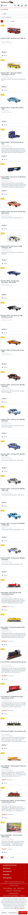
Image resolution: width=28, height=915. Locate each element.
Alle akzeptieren (13, 912)
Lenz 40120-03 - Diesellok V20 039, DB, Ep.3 (14, 662)
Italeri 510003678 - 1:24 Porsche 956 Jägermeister (12, 835)
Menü (4, 5)
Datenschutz (9, 890)
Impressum (22, 895)
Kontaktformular (17, 890)
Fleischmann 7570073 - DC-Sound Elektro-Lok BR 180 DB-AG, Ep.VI (14, 801)
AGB (15, 888)
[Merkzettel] (18, 5)
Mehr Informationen (19, 908)
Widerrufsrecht (20, 888)
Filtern (4, 13)
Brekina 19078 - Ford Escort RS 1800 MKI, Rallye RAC (13, 385)
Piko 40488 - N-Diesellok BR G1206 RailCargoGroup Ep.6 (11, 593)
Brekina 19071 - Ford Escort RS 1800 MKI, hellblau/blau (13, 524)
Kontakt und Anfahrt (13, 893)
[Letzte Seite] (7, 21)
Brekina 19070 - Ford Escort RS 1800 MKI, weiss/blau (13, 558)
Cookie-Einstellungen (7, 888)
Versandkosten (4, 883)
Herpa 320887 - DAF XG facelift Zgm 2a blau (13, 143)
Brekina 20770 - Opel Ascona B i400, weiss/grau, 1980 (12, 246)
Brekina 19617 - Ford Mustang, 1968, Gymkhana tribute (12, 316)
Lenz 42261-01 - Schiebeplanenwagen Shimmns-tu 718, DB (12, 697)
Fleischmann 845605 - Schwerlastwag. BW (14, 731)
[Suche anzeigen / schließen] (14, 5)
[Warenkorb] (25, 5)
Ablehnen (4, 912)
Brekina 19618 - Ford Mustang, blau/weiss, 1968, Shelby (10, 281)
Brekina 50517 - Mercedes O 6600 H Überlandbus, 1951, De (12, 73)
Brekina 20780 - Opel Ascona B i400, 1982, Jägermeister (14, 212)
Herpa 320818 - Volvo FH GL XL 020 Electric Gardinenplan (14, 177)
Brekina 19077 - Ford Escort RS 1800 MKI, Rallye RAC (13, 420)
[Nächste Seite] (4, 21)
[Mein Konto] (22, 5)
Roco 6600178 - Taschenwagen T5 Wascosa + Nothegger (14, 766)
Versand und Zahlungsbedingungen (11, 895)
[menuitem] (4, 5)
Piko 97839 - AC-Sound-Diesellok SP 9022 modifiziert (13, 628)
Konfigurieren (22, 912)
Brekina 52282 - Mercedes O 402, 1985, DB (14, 38)
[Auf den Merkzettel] (4, 55)
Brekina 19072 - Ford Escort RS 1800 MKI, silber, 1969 (13, 489)
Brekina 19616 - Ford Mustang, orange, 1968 (13, 350)
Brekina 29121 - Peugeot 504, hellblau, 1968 (13, 108)
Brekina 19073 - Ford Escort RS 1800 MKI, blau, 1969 (13, 454)
